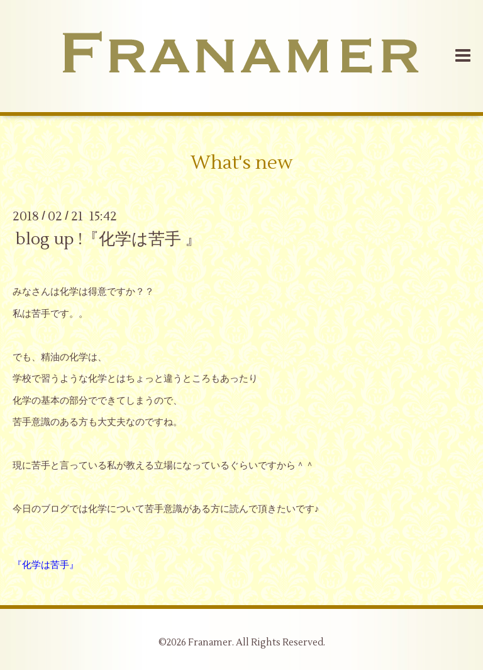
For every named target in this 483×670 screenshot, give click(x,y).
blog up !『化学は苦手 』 (108, 238)
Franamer (210, 643)
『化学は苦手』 (46, 565)
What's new (241, 162)
